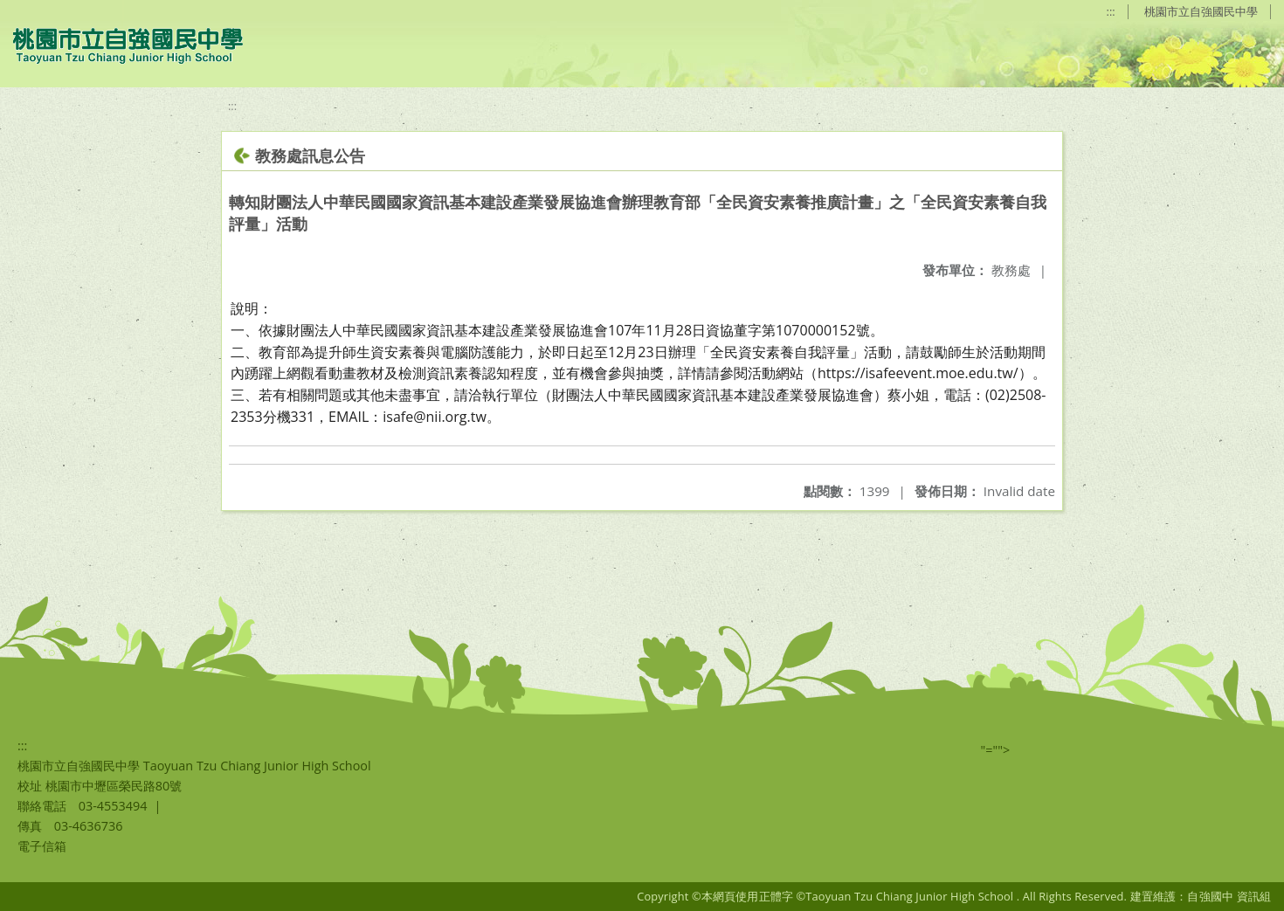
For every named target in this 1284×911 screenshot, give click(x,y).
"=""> (996, 750)
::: (1111, 11)
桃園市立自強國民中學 (1201, 11)
